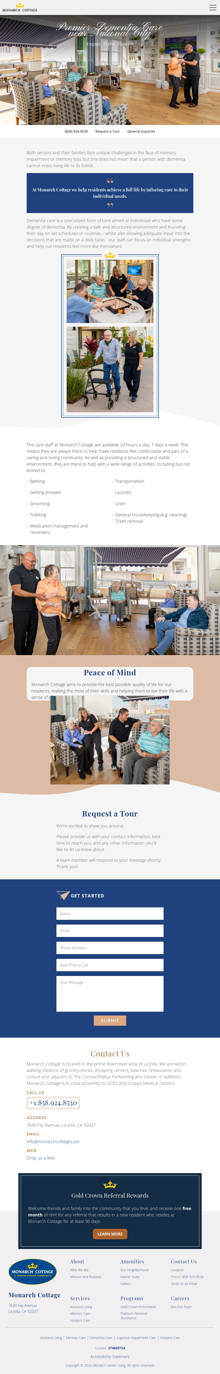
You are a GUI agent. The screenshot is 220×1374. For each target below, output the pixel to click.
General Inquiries (141, 131)
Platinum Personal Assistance (133, 1315)
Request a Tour (107, 131)
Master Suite (130, 1276)
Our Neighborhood (134, 1270)
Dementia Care (101, 1337)
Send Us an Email (184, 1283)
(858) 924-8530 (76, 131)
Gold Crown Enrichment (138, 1306)
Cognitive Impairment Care (136, 1337)
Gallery (125, 1283)
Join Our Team (181, 1306)
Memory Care (80, 1313)
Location (177, 1270)
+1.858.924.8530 (53, 1102)
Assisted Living (81, 1306)
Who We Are (79, 1270)
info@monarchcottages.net (53, 1141)
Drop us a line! (41, 1158)
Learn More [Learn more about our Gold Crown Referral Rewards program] (110, 1234)
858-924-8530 (193, 1276)
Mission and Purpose (85, 1276)
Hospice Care (80, 1320)
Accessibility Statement (110, 1356)
